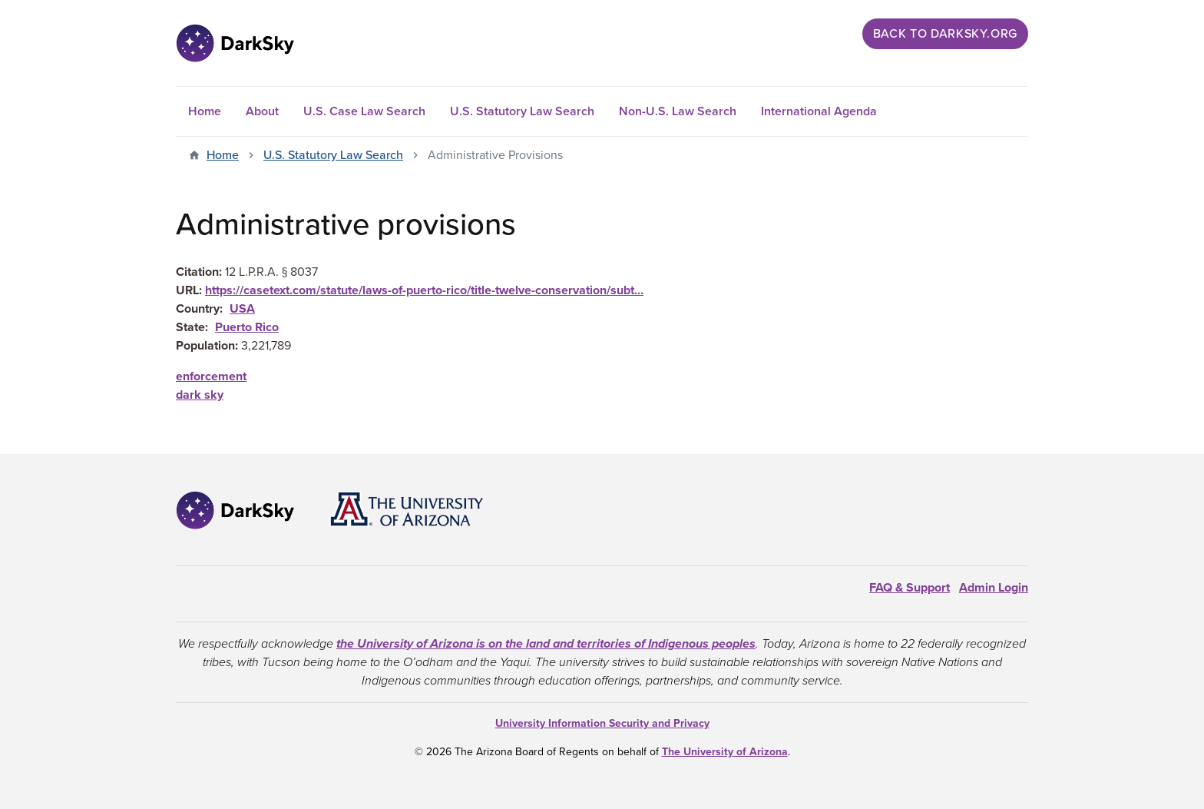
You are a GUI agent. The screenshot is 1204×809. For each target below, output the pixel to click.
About (262, 111)
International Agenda (819, 111)
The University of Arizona (725, 751)
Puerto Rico (247, 327)
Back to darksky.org (945, 33)
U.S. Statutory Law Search (522, 111)
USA (242, 309)
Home (204, 111)
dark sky (199, 395)
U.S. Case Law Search (364, 111)
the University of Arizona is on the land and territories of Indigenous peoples (546, 644)
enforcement (211, 376)
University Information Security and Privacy (602, 723)
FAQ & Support (909, 587)
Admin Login (993, 587)
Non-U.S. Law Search (677, 111)
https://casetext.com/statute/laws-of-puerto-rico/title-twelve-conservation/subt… (424, 290)
